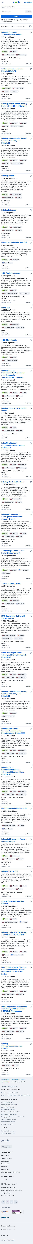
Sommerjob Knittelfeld (7, 1102)
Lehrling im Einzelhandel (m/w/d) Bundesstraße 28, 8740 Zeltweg (14, 105)
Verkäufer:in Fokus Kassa (11, 583)
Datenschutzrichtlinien (8, 1230)
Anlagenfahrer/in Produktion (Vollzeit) (12, 902)
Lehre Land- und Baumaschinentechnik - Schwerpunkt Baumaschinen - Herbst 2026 (13, 771)
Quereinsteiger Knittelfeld (8, 1119)
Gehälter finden (6, 1193)
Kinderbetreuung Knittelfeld (9, 1114)
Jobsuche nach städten (8, 1133)
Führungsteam (5, 1161)
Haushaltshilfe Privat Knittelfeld (10, 1112)
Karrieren (4, 1167)
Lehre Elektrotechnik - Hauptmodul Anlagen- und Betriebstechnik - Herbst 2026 (13, 731)
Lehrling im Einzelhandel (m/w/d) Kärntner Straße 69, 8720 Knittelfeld (14, 141)
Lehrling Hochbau (8, 176)
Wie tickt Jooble (6, 1158)
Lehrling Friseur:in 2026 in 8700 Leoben (13, 409)
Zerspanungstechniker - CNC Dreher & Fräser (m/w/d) (12, 552)
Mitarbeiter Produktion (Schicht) (14, 243)
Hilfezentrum (5, 1169)
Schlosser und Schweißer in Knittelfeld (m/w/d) (12, 70)
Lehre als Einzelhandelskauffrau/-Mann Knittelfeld (15, 1095)
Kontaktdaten (5, 1164)
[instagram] (7, 1202)
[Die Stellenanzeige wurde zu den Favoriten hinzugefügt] (31, 32)
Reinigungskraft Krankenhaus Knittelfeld (12, 1117)
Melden (28, 63)
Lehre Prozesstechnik (9, 871)
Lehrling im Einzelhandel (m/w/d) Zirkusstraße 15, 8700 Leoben (14, 933)
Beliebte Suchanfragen (9, 1086)
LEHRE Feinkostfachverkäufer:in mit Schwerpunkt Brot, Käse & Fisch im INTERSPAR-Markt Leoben (13, 970)
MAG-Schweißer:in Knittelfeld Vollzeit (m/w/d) (13, 617)
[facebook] (3, 1202)
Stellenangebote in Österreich (10, 1172)
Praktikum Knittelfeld (7, 1124)
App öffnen (28, 2)
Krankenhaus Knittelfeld (8, 1121)
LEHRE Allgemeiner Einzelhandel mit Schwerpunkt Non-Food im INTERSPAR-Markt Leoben (14, 1009)
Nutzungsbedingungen (8, 1226)
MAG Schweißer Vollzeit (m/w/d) (14, 808)
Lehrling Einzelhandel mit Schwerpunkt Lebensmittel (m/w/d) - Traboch (11, 517)
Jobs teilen (4, 1180)
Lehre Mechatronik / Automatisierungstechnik (11, 33)
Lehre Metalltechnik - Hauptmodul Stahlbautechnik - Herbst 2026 (13, 445)
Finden (16, 16)
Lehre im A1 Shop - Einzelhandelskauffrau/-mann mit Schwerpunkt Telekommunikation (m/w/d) (13, 374)
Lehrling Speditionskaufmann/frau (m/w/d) (11, 1046)
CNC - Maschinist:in (9, 340)
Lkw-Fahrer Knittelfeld (7, 1107)
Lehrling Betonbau (8, 210)
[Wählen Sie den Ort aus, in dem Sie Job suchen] (16, 12)
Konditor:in (5, 307)
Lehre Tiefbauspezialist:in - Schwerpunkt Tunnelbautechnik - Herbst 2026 (14, 655)
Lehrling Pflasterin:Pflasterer (12, 482)
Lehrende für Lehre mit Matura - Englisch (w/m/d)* (13, 840)
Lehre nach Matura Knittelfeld (9, 1093)
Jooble (13, 1240)
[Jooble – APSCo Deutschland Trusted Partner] (5, 1212)
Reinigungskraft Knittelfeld (9, 1104)
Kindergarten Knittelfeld (8, 1109)
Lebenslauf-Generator (8, 1196)
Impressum (4, 1235)
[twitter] (11, 1202)
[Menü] (2, 2)
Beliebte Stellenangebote (8, 1131)
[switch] (30, 26)
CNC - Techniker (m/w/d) (11, 273)
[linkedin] (16, 1202)
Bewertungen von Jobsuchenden (11, 1190)
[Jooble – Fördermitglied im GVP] (5, 1217)
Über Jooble (5, 1155)
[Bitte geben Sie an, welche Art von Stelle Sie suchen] (16, 7)
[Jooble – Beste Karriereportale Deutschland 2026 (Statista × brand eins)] (17, 1212)
